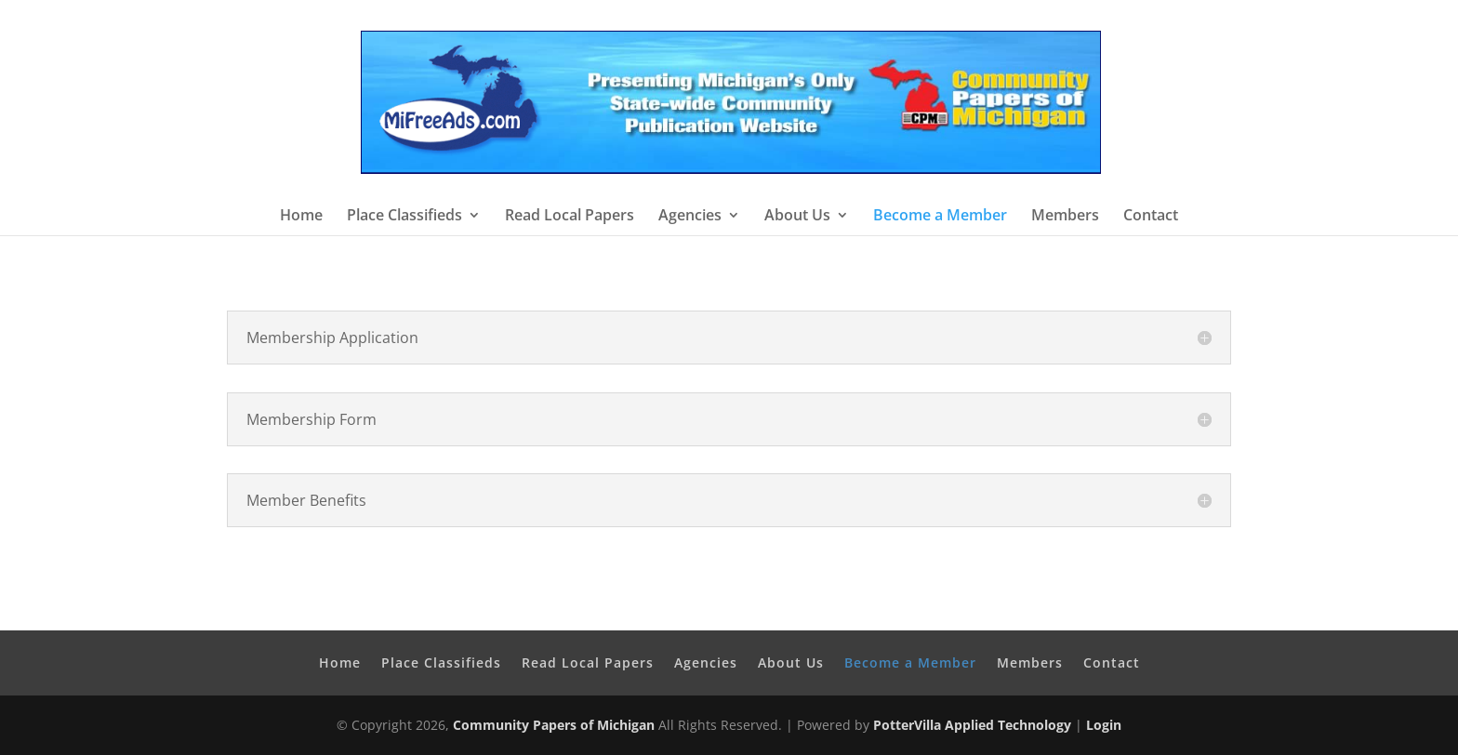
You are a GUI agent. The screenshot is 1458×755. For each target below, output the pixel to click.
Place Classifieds (404, 216)
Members (1065, 216)
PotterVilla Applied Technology (972, 725)
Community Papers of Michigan (554, 725)
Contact (1150, 216)
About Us (797, 216)
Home (301, 216)
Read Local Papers (569, 216)
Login (1103, 725)
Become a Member (940, 216)
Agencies (690, 216)
